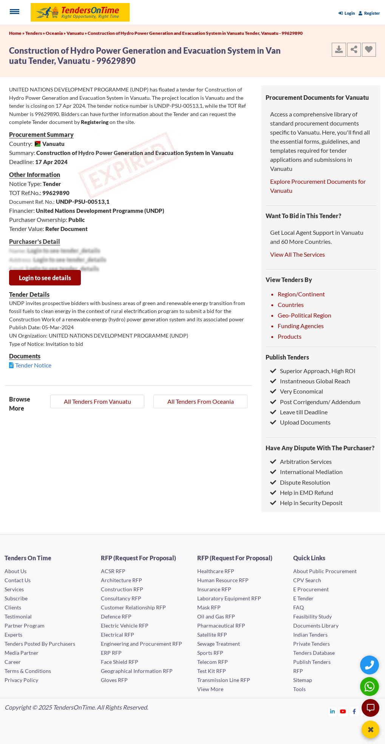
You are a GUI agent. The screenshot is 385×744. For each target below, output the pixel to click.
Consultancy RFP (121, 598)
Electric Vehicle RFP (124, 625)
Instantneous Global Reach (310, 380)
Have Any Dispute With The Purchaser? (320, 447)
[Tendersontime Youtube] (343, 711)
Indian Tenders (310, 634)
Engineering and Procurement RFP (141, 643)
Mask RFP (209, 607)
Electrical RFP (117, 634)
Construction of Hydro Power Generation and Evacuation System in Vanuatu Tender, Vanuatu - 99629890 (195, 33)
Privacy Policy (21, 680)
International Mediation (306, 471)
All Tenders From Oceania (200, 401)
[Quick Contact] (370, 665)
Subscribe (16, 598)
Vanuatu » (77, 33)
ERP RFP (111, 652)
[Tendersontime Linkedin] (332, 711)
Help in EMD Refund (301, 492)
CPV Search (307, 580)
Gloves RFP (114, 680)
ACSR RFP (113, 571)
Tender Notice (33, 365)
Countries (291, 304)
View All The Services (297, 254)
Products (290, 336)
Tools (299, 689)
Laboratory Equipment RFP (229, 598)
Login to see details (45, 277)
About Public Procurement (325, 571)
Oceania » (56, 33)
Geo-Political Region (304, 315)
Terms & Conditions (28, 671)
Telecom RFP (212, 662)
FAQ (298, 607)
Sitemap (302, 680)
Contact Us (18, 580)
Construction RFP (122, 589)
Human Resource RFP (223, 580)
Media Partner (22, 652)
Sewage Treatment (218, 643)
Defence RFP (116, 616)
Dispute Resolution (300, 482)
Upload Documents (300, 422)
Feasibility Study (312, 616)
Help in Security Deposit (306, 502)
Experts (13, 634)
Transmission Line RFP (223, 680)
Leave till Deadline (299, 411)
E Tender (303, 598)
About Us (15, 571)
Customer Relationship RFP (133, 607)
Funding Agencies (301, 325)
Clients (13, 607)
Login (347, 13)
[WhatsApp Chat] (370, 686)
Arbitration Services (301, 461)
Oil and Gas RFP (216, 616)
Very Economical (296, 391)
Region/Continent (301, 294)
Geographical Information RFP (137, 671)
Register (369, 13)
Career (13, 662)
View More (210, 689)
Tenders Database (314, 652)
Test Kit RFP (211, 671)
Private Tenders (311, 643)
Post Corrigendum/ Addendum (315, 401)
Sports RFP (210, 652)
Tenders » (35, 33)
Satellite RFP (212, 634)
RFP (298, 671)
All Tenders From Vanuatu (97, 401)
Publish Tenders (287, 357)
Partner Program (25, 625)
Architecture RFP (121, 580)
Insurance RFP (214, 589)
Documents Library (316, 625)
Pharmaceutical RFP (221, 625)
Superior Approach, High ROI (313, 370)
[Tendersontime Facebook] (354, 711)
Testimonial (18, 616)
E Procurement (311, 589)
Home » (17, 33)
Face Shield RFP (119, 662)
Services (14, 589)
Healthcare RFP (215, 571)
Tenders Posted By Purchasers (40, 643)
